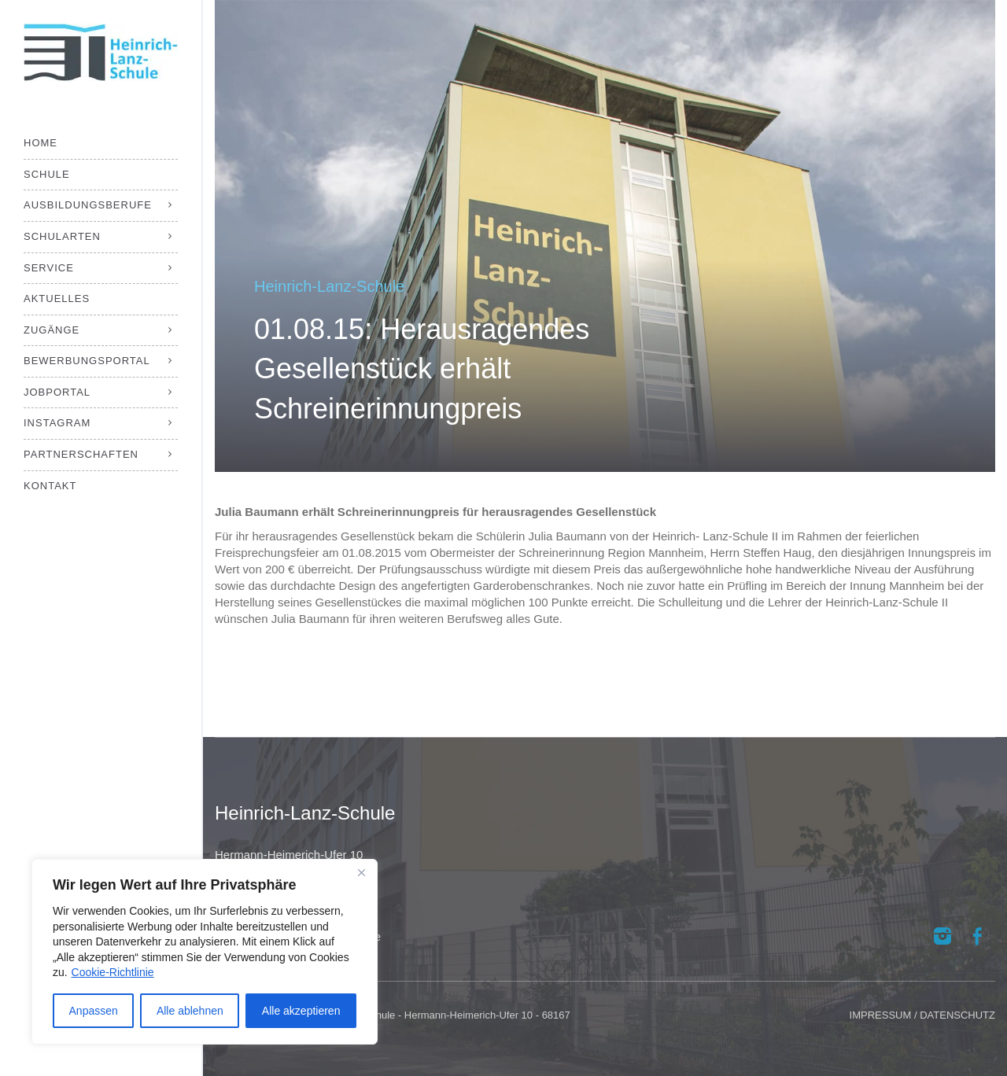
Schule (47, 174)
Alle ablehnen (190, 1010)
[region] (204, 952)
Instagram (57, 423)
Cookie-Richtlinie (113, 972)
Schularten (62, 236)
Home (40, 143)
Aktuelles (57, 298)
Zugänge (51, 330)
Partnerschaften (81, 454)
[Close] (361, 872)
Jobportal (57, 392)
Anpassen (93, 1010)
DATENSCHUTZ (957, 1015)
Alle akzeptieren (301, 1010)
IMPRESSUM (881, 1015)
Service (49, 268)
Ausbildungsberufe (88, 205)
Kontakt (50, 486)
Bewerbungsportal (87, 361)
